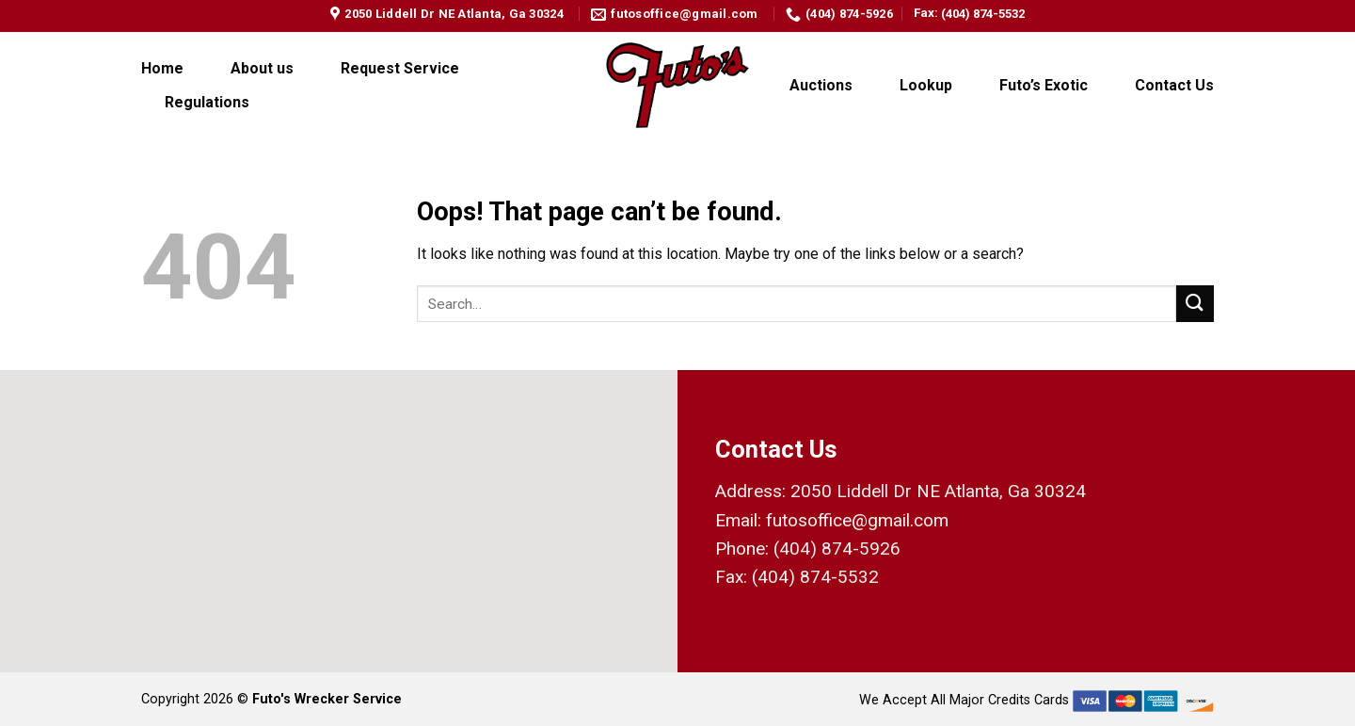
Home (162, 68)
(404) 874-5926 (837, 548)
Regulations (207, 102)
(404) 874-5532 (983, 14)
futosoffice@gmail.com (857, 520)
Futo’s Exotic (1043, 85)
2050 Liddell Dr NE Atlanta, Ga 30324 (938, 491)
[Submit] (1195, 303)
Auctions (821, 85)
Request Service (400, 68)
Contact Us (1174, 85)
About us (262, 68)
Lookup (926, 85)
